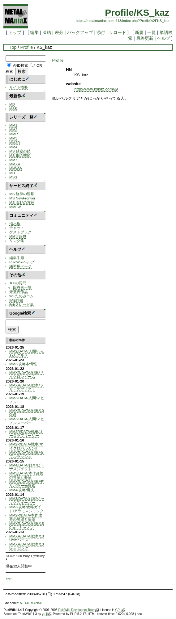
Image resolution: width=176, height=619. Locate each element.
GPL (120, 610)
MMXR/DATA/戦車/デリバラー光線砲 (26, 483)
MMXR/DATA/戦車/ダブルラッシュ (26, 454)
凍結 (46, 32)
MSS (13, 109)
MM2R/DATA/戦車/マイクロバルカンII (26, 446)
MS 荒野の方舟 (21, 202)
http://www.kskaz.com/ (95, 89)
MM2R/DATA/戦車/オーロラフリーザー (26, 433)
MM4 (13, 147)
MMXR (14, 164)
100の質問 (17, 283)
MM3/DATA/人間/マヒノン (26, 400)
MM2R (14, 142)
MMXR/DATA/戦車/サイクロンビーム (26, 374)
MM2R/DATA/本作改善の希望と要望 (25, 517)
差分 (59, 32)
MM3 (13, 138)
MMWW (15, 168)
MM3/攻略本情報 (23, 364)
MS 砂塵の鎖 (20, 151)
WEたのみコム (21, 296)
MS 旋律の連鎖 (21, 194)
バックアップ (80, 32)
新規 (139, 32)
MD (12, 104)
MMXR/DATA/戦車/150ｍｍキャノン (26, 525)
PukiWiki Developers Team (78, 610)
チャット (16, 228)
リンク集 (16, 241)
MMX (13, 160)
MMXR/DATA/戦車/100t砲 (26, 412)
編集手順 (16, 258)
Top (12, 47)
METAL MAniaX (31, 603)
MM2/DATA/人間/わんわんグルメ (26, 353)
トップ (14, 32)
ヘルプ (163, 38)
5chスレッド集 (21, 305)
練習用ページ (20, 266)
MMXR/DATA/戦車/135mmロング (26, 546)
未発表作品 (18, 292)
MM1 (13, 125)
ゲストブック (20, 232)
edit (8, 579)
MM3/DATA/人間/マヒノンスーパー (26, 421)
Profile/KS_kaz (137, 12)
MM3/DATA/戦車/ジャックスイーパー (26, 500)
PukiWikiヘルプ (21, 262)
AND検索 (20, 65)
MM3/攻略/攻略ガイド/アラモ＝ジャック (26, 509)
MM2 (13, 130)
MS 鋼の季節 (20, 155)
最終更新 (144, 38)
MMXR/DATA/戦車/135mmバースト (26, 538)
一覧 (151, 32)
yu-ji (46, 614)
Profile (26, 47)
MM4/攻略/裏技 (21, 490)
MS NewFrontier (22, 198)
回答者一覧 (22, 287)
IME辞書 (16, 300)
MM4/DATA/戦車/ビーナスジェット (26, 467)
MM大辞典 (17, 236)
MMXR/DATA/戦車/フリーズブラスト (26, 387)
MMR (13, 134)
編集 (34, 32)
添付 (101, 32)
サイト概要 (18, 87)
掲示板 (14, 223)
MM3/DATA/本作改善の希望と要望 (26, 475)
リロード (117, 32)
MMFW (15, 207)
